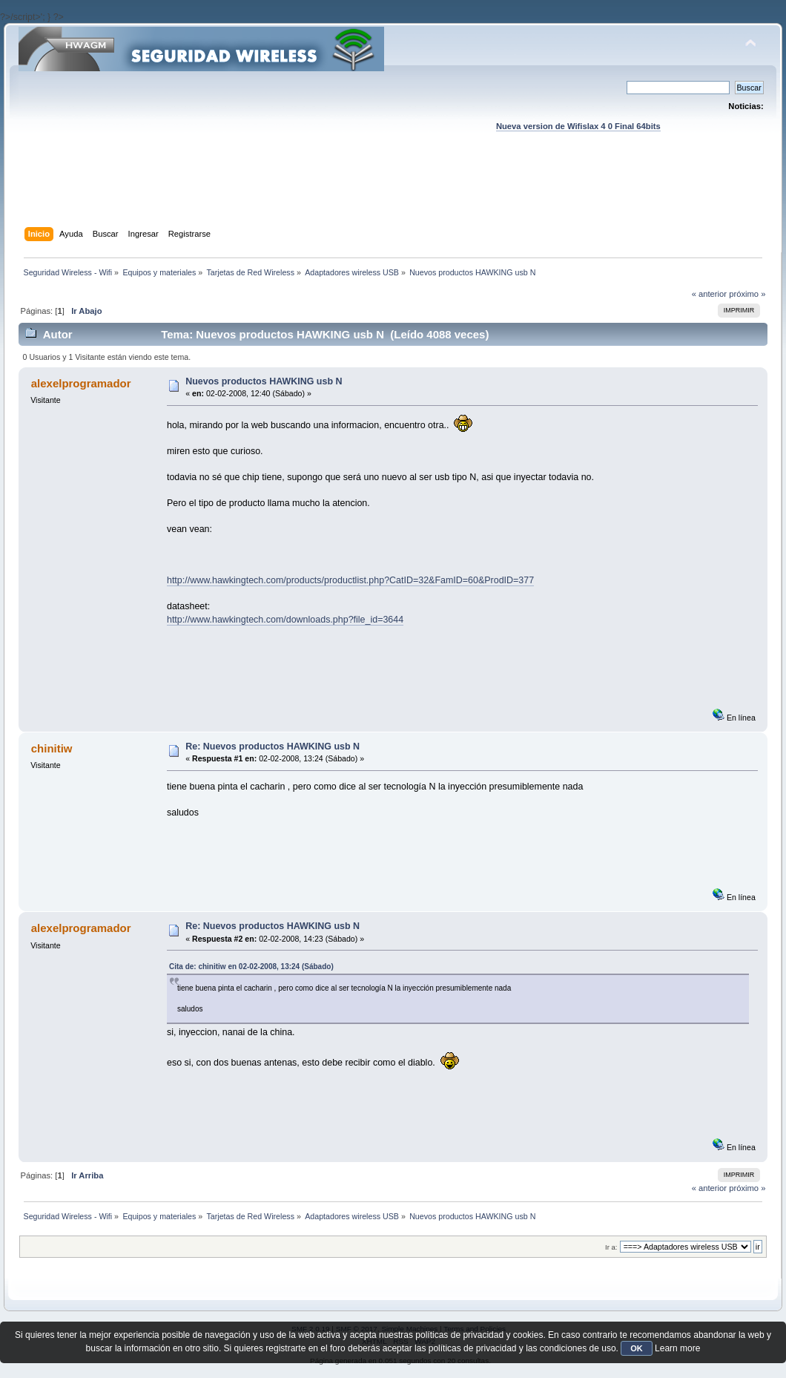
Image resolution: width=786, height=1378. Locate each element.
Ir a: (611, 1247)
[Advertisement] (393, 193)
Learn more (677, 1348)
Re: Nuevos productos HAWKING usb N (272, 746)
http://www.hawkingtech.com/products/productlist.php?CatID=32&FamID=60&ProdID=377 (350, 580)
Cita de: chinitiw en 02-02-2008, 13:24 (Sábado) (251, 966)
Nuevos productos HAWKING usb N (263, 381)
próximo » (747, 293)
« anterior (709, 293)
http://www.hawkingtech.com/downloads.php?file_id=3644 (285, 619)
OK (636, 1348)
